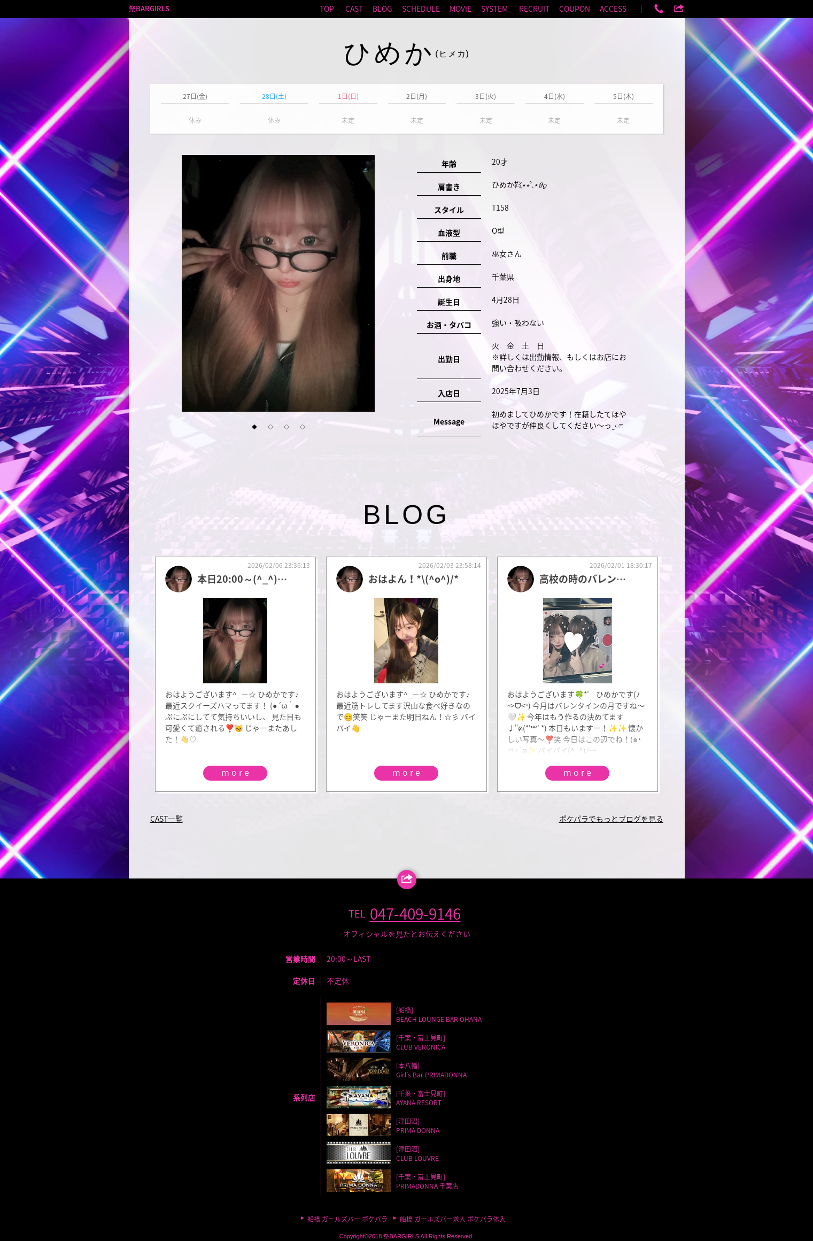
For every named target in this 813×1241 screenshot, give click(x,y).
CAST (354, 8)
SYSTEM (494, 8)
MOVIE (460, 8)
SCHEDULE (421, 8)
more (236, 772)
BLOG (382, 8)
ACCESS (613, 8)
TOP (327, 8)
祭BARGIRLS (149, 8)
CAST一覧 (166, 818)
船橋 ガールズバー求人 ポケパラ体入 (453, 1219)
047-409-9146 (415, 913)
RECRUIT (534, 8)
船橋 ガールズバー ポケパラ (347, 1219)
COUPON (574, 8)
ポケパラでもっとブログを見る (611, 818)
